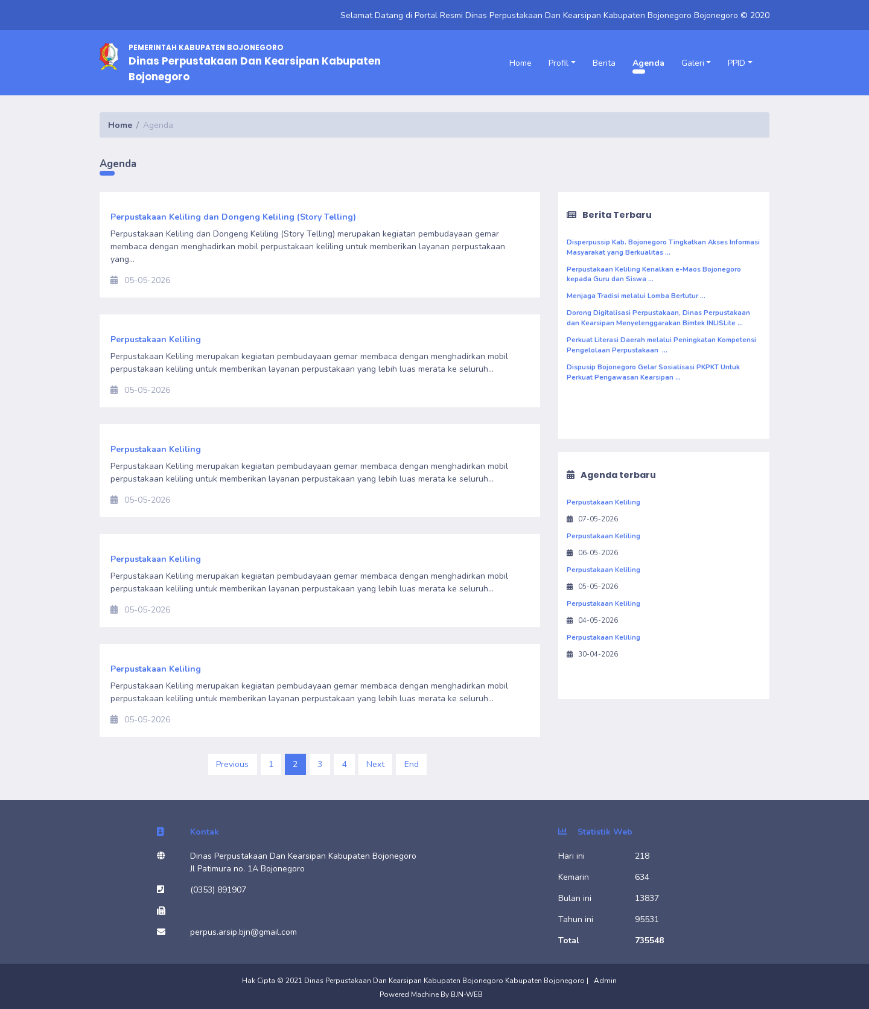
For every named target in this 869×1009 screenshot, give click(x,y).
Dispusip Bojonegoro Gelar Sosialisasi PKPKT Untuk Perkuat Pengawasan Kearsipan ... (653, 372)
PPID (736, 63)
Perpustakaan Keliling (603, 502)
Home (520, 63)
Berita (604, 63)
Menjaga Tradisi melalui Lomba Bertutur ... (636, 296)
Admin (605, 980)
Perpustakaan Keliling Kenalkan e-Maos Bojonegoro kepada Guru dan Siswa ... (654, 274)
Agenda (648, 63)
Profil (558, 63)
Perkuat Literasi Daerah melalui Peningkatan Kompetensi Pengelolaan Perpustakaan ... (661, 345)
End (411, 764)
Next (375, 764)
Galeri (692, 63)
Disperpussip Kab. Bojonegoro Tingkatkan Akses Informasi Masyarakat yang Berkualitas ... (663, 247)
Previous (232, 764)
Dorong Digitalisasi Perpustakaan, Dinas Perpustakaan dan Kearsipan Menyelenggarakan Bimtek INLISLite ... (658, 318)
